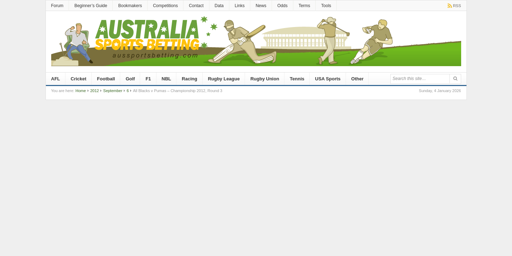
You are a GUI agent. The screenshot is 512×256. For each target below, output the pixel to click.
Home (80, 91)
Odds (282, 5)
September (112, 91)
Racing (189, 78)
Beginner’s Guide (90, 5)
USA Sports (328, 78)
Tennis (297, 78)
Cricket (78, 78)
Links (240, 5)
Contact (196, 5)
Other (357, 78)
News (261, 5)
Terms (304, 5)
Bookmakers (130, 5)
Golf (130, 78)
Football (106, 78)
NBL (166, 78)
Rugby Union (264, 78)
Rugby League (224, 78)
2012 (94, 91)
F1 (148, 78)
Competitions (165, 5)
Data (219, 5)
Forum (57, 5)
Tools (326, 5)
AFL (55, 78)
